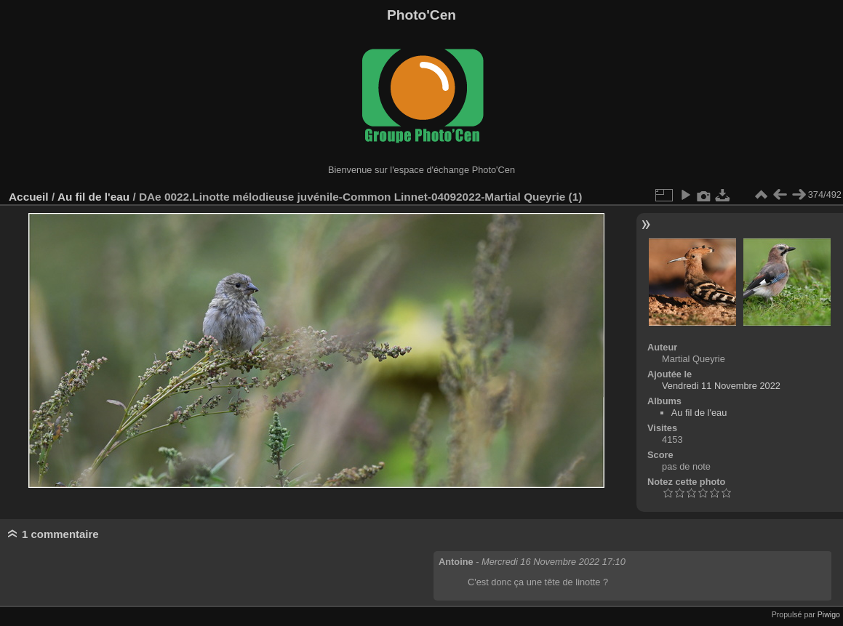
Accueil (29, 196)
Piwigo (829, 614)
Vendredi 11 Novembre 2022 (721, 385)
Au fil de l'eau (95, 196)
